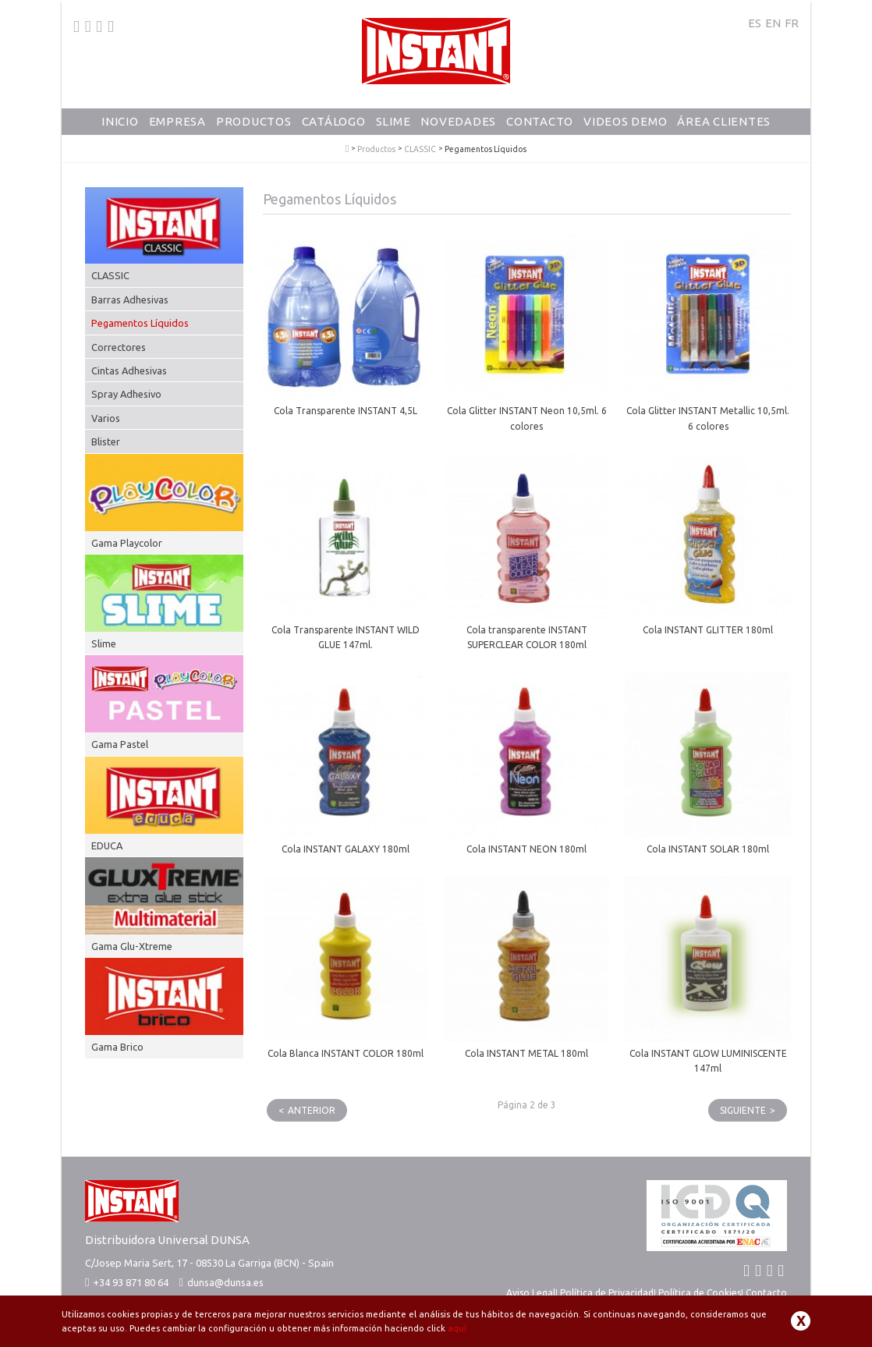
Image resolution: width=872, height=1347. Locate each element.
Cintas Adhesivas (129, 370)
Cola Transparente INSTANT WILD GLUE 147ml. (345, 637)
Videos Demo (625, 121)
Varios (105, 418)
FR (792, 23)
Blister (105, 441)
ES (754, 23)
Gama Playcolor (126, 542)
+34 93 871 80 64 (126, 1282)
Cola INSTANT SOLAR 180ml (708, 849)
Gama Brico (117, 1046)
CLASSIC (420, 149)
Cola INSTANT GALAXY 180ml (345, 849)
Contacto (539, 121)
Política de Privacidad (607, 1293)
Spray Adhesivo (126, 393)
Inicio (120, 121)
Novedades (458, 121)
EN (773, 23)
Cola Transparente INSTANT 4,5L (345, 411)
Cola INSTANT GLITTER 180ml (708, 630)
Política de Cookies (699, 1293)
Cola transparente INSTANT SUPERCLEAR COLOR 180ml (526, 637)
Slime (393, 121)
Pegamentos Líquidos (140, 322)
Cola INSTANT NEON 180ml (526, 849)
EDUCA (106, 845)
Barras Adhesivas (129, 299)
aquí (457, 1328)
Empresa (177, 121)
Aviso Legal (530, 1293)
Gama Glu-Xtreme (131, 946)
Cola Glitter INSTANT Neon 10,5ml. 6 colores (527, 418)
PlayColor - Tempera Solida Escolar (347, 149)
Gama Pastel (119, 744)
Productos (254, 121)
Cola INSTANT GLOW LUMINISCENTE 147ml (708, 1060)
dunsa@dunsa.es (225, 1282)
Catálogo (334, 121)
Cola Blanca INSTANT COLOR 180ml (346, 1053)
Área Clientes (724, 121)
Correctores (118, 347)
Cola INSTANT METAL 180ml (526, 1053)
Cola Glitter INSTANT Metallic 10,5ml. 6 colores (707, 418)
